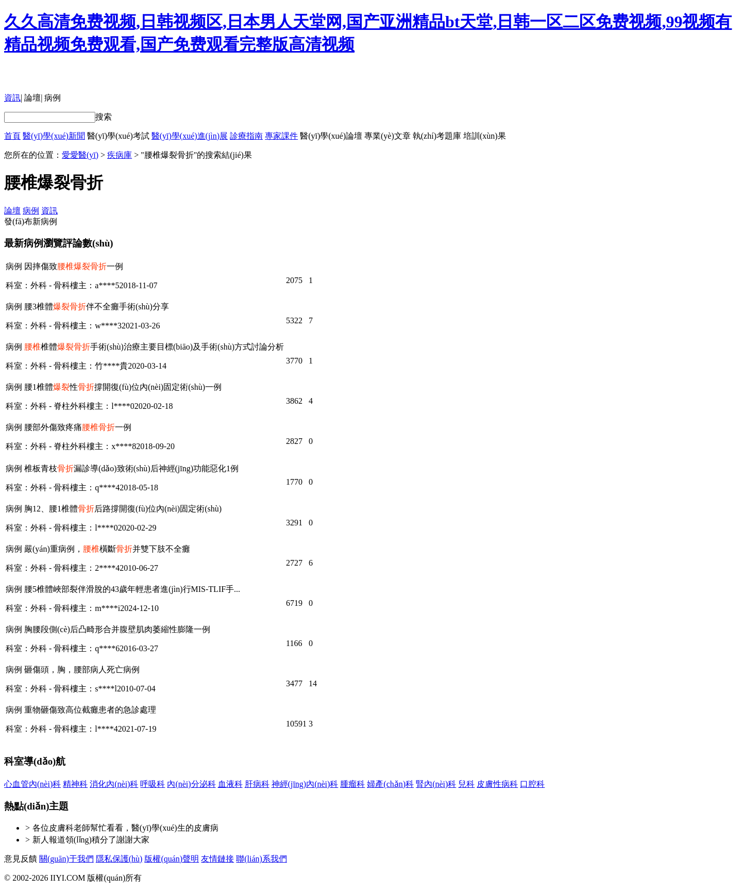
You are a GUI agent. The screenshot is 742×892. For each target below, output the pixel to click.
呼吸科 (152, 784)
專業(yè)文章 (387, 135)
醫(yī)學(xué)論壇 (331, 135)
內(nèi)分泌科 (191, 784)
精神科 (75, 784)
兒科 (466, 784)
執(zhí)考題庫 (437, 135)
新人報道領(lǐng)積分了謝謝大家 (90, 839)
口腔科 (532, 784)
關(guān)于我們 (66, 858)
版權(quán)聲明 (171, 858)
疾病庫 (119, 155)
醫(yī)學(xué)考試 (118, 135)
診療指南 (246, 135)
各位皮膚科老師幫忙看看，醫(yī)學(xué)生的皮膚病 (125, 827)
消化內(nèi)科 (114, 784)
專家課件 (281, 135)
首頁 (12, 135)
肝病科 (257, 784)
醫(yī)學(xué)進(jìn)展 (189, 135)
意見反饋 (20, 858)
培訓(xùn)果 (484, 135)
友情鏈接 (217, 858)
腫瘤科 (352, 784)
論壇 (32, 97)
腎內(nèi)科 (436, 784)
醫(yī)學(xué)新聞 (54, 135)
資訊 (12, 97)
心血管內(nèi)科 (32, 784)
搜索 (103, 116)
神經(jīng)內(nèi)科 (305, 784)
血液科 (230, 784)
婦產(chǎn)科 (390, 784)
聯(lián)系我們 (261, 858)
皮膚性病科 (497, 784)
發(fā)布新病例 (30, 221)
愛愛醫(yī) (80, 155)
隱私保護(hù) (119, 858)
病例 (52, 97)
